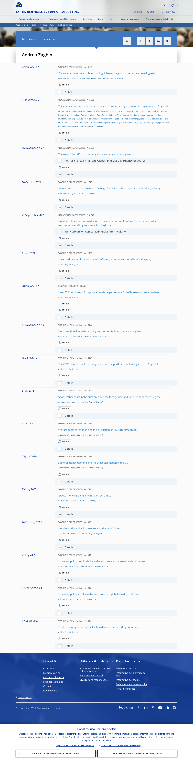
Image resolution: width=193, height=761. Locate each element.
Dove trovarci (50, 690)
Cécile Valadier (96, 122)
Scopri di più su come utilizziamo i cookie (121, 745)
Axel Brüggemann (87, 126)
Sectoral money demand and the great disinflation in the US (93, 462)
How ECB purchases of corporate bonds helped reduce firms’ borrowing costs (103, 292)
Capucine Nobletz (84, 119)
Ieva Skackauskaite (154, 119)
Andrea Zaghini (109, 78)
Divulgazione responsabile (94, 679)
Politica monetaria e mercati (31, 19)
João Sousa (62, 599)
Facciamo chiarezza (53, 677)
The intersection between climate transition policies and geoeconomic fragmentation (107, 106)
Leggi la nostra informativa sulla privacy (75, 745)
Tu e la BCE (152, 12)
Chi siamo (138, 12)
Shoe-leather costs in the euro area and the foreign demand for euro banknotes (104, 397)
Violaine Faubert (81, 115)
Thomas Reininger (129, 119)
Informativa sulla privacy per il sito (132, 674)
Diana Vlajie (116, 122)
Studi (112, 19)
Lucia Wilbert (128, 122)
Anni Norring (106, 119)
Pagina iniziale (22, 25)
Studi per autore (65, 25)
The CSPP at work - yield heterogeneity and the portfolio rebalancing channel (102, 364)
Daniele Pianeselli (86, 78)
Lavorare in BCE (168, 12)
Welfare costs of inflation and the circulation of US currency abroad (97, 430)
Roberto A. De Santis (67, 336)
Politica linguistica (125, 688)
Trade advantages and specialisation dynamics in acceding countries (98, 627)
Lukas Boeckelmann (118, 111)
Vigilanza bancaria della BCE (160, 18)
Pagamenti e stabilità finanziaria (62, 19)
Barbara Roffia (64, 500)
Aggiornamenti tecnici (91, 675)
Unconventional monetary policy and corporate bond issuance (94, 331)
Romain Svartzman (80, 122)
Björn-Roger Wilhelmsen (91, 566)
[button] (168, 5)
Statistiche (87, 19)
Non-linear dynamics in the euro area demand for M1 (89, 528)
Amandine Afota (93, 111)
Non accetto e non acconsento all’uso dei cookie (137, 753)
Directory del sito (24, 697)
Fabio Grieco (102, 115)
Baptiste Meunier (137, 115)
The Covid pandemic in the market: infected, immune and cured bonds (99, 259)
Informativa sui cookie (128, 679)
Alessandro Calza (65, 402)
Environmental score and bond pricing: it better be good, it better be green (101, 73)
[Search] (149, 5)
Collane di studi (47, 25)
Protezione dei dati (126, 668)
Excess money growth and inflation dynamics (84, 495)
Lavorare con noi (52, 672)
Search (164, 5)
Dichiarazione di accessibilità (131, 684)
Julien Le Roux (115, 115)
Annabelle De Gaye (144, 111)
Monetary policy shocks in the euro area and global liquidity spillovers (98, 594)
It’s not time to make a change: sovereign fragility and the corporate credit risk (103, 188)
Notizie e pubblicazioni (130, 19)
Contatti (47, 686)
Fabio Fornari (63, 78)
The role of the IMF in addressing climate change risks (89, 154)
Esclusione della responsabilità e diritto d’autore (96, 669)
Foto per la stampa (53, 681)
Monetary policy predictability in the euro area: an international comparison (102, 561)
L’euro (100, 19)
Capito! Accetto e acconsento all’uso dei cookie (55, 753)
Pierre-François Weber (67, 111)
